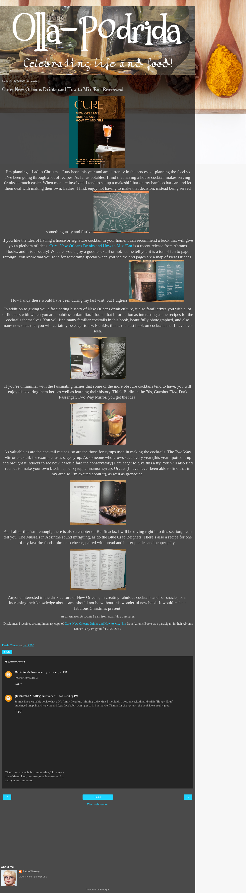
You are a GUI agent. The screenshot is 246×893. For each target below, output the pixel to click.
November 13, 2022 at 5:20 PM (49, 672)
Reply (18, 683)
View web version (97, 804)
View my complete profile (33, 876)
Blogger (104, 889)
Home (97, 797)
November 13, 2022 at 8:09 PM (60, 696)
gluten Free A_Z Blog (28, 696)
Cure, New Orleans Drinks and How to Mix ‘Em (90, 245)
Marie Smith (22, 672)
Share (7, 651)
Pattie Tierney (31, 871)
